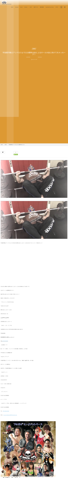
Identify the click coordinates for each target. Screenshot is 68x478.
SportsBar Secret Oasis (50, 7)
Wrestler (25, 7)
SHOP (31, 7)
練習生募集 (42, 7)
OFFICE (57, 7)
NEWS (12, 7)
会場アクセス (36, 7)
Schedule (16, 7)
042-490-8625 (5, 341)
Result (21, 7)
